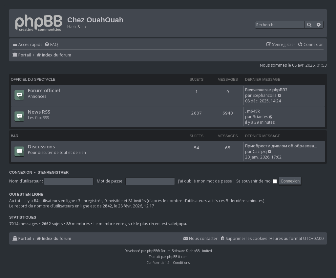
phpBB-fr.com (177, 256)
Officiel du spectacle (33, 79)
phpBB (152, 250)
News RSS (39, 111)
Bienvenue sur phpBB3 (266, 90)
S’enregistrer (53, 172)
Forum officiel (44, 90)
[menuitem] (51, 44)
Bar (14, 136)
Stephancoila (265, 95)
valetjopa (177, 223)
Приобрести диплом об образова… (281, 146)
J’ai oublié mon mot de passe (205, 181)
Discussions (41, 146)
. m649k (252, 111)
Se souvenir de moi (256, 181)
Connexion (20, 172)
